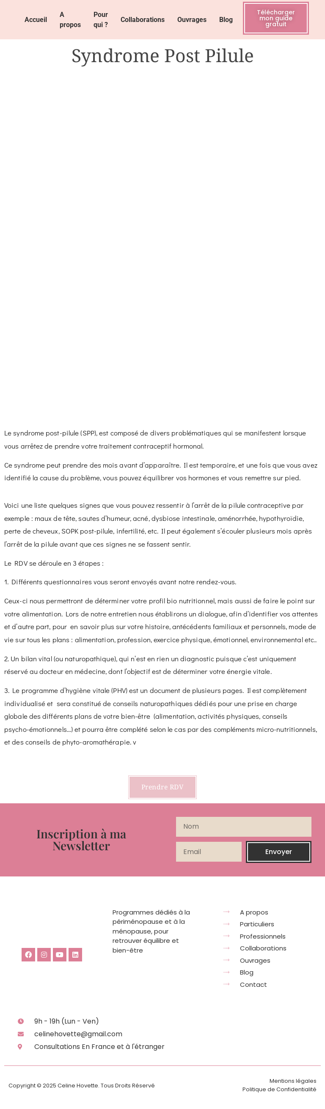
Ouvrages (192, 20)
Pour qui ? (101, 20)
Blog (226, 20)
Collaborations (143, 20)
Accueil (36, 20)
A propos (70, 20)
